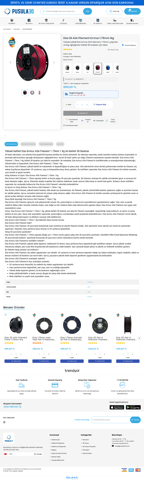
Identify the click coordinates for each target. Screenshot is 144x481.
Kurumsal (54, 435)
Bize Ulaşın (117, 435)
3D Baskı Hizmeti (132, 22)
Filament (86, 440)
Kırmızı (89, 297)
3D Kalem (86, 450)
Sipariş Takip (55, 457)
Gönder (135, 420)
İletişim (53, 450)
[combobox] (5, 455)
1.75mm (90, 282)
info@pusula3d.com (121, 446)
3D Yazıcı (86, 444)
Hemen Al (69, 114)
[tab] (11, 144)
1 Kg (88, 292)
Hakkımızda (55, 440)
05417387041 (12, 407)
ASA (88, 287)
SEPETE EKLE (16, 362)
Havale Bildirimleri (57, 461)
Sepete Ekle (95, 105)
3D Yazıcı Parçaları (89, 447)
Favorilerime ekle (70, 126)
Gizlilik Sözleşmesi (57, 444)
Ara (87, 11)
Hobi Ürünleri (87, 454)
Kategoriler (86, 435)
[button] (114, 11)
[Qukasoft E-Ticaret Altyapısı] (72, 478)
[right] (141, 338)
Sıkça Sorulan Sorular (59, 454)
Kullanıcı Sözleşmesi (58, 447)
